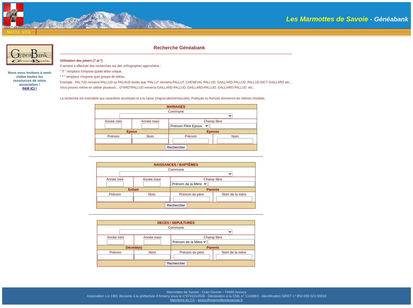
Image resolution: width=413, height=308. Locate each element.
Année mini (113, 121)
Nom (150, 136)
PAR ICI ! (29, 88)
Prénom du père (191, 194)
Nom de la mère (234, 194)
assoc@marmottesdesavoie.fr (220, 300)
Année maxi (150, 121)
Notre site (19, 32)
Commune (176, 111)
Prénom (113, 136)
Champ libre (213, 121)
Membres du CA (182, 300)
